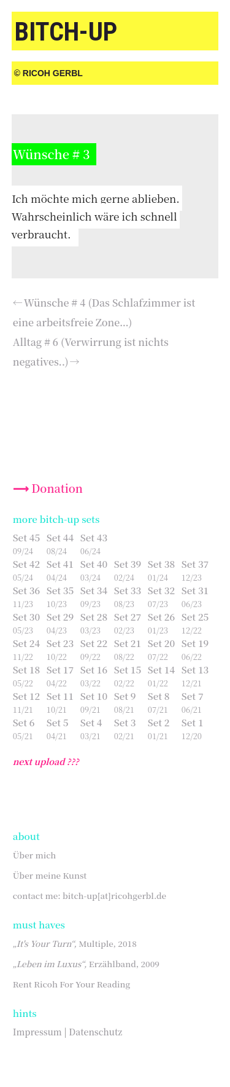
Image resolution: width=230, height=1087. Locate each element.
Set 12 (26, 695)
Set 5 (58, 722)
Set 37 (195, 563)
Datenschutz (95, 1032)
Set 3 (125, 722)
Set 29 (60, 616)
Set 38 (161, 563)
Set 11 (60, 695)
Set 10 (93, 695)
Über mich (34, 855)
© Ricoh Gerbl (48, 73)
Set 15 (127, 669)
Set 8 (159, 695)
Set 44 (60, 537)
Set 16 (93, 669)
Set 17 (60, 669)
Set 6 (24, 722)
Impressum (37, 1032)
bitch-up (66, 32)
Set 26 (161, 616)
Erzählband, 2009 (86, 964)
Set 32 (161, 590)
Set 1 (193, 722)
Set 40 (93, 563)
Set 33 (127, 590)
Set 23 (60, 643)
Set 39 (127, 563)
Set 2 (159, 722)
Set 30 (26, 616)
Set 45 (26, 537)
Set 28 (93, 616)
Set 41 (60, 563)
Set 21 (127, 643)
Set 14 (161, 669)
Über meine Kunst (50, 875)
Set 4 (91, 722)
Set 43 (93, 537)
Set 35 (60, 590)
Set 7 (193, 695)
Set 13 (195, 669)
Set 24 (26, 643)
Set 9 (125, 695)
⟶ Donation (48, 488)
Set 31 (195, 590)
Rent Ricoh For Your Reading (72, 984)
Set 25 (195, 616)
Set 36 (26, 590)
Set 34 (93, 590)
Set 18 (26, 669)
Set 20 (161, 643)
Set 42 (26, 563)
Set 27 (127, 616)
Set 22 (93, 643)
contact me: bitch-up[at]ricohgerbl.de (89, 895)
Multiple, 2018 (75, 943)
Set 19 (195, 643)
